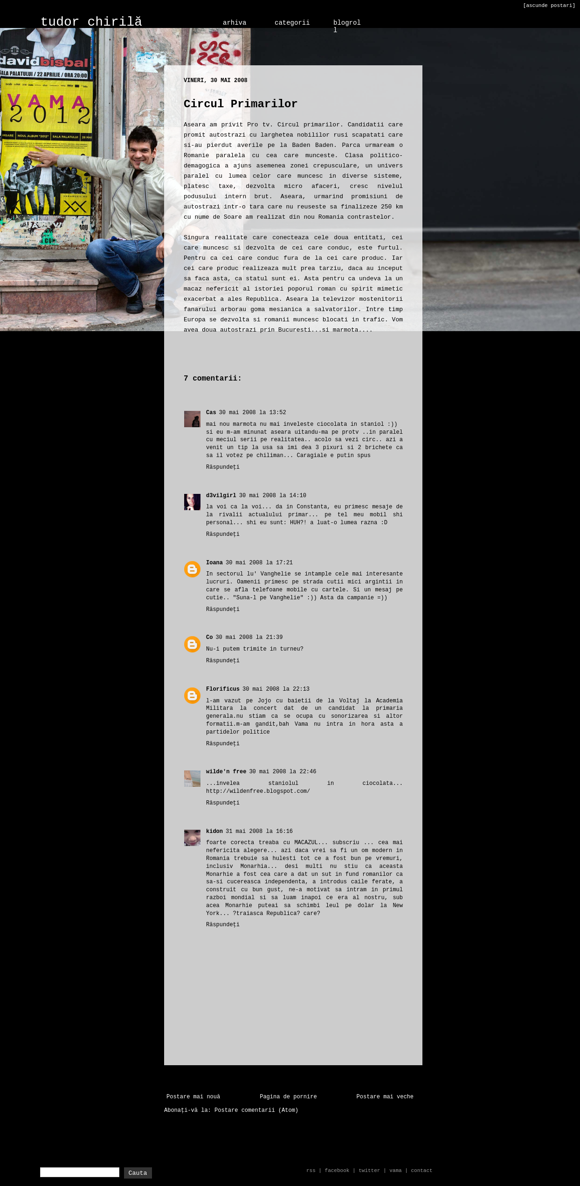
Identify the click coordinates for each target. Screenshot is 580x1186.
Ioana (214, 563)
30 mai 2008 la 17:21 (259, 563)
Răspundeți (223, 467)
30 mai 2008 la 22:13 (276, 689)
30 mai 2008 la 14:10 (272, 495)
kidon (214, 831)
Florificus (223, 689)
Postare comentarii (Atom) (256, 1110)
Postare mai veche (385, 1097)
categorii (292, 23)
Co (209, 637)
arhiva (234, 23)
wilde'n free (226, 772)
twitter (369, 1170)
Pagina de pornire (288, 1097)
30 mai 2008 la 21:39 (249, 637)
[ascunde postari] (549, 5)
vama (395, 1170)
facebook (337, 1170)
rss (311, 1170)
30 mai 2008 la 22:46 (282, 772)
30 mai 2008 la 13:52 (252, 412)
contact (421, 1170)
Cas (211, 412)
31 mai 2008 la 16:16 (259, 831)
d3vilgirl (221, 495)
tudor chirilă (91, 22)
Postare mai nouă (193, 1097)
